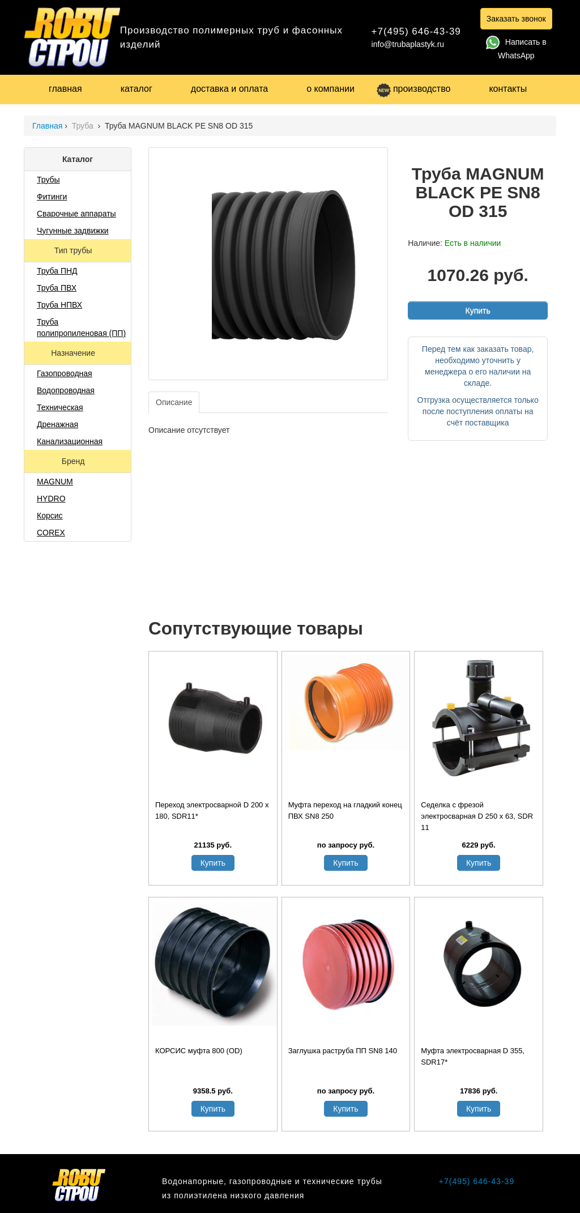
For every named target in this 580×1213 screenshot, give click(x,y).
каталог (136, 88)
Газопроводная (64, 373)
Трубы (48, 179)
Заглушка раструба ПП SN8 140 (342, 1050)
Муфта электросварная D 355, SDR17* (472, 1056)
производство (413, 88)
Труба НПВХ (59, 304)
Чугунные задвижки (73, 230)
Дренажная (57, 424)
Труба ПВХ (56, 287)
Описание (174, 402)
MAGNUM (55, 481)
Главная (47, 125)
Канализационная (70, 441)
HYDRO (51, 498)
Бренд (74, 461)
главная (65, 88)
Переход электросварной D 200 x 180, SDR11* (211, 810)
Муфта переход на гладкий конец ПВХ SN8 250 (345, 810)
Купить (477, 310)
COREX (51, 532)
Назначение (74, 352)
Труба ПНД (57, 270)
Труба (84, 125)
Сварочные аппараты (76, 213)
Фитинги (52, 196)
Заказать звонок (516, 18)
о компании (330, 88)
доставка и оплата (229, 88)
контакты (508, 88)
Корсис (50, 515)
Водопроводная (66, 390)
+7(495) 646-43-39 (416, 31)
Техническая (60, 407)
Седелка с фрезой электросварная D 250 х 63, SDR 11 (477, 816)
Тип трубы (74, 250)
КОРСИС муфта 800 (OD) (198, 1050)
